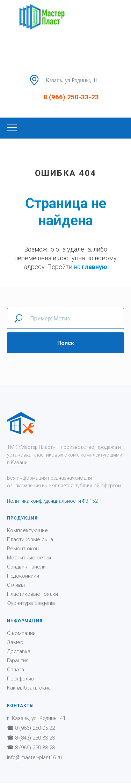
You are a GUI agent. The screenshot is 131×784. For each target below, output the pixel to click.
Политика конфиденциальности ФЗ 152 (52, 501)
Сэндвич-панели (26, 567)
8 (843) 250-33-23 (35, 738)
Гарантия (18, 660)
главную (94, 266)
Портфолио (20, 679)
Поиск (65, 343)
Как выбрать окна (29, 688)
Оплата (15, 669)
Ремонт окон (23, 548)
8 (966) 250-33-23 (71, 97)
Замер (15, 642)
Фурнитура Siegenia (31, 603)
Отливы (16, 585)
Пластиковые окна (30, 539)
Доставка (18, 651)
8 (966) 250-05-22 (35, 728)
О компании (21, 633)
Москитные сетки (29, 558)
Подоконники (23, 576)
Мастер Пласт (37, 447)
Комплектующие (27, 530)
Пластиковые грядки (32, 594)
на (78, 266)
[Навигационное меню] (12, 128)
